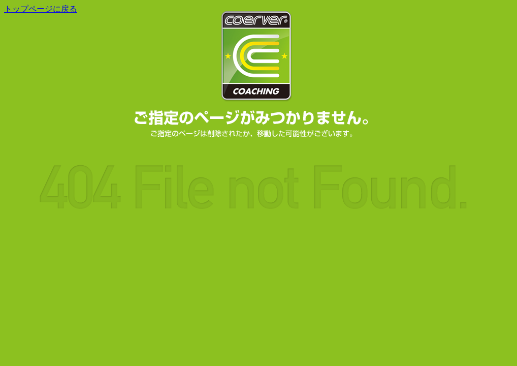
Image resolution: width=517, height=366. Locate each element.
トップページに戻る (40, 9)
